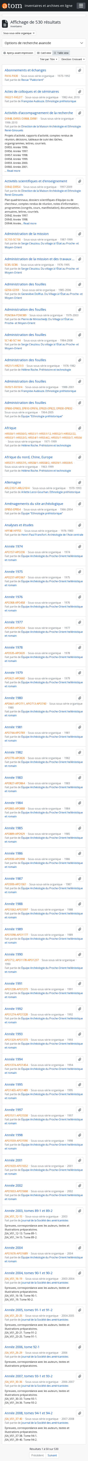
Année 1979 (14, 673)
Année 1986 (14, 853)
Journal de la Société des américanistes (44, 1220)
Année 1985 (14, 828)
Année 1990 (14, 954)
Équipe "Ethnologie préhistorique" (42, 416)
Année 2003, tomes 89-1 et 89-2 (28, 1211)
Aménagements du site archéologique (34, 504)
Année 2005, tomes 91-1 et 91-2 (28, 1310)
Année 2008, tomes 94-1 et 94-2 (28, 1413)
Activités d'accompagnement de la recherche (39, 113)
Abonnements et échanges (25, 70)
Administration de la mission (27, 234)
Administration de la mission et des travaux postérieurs (40, 259)
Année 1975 (14, 572)
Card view (44, 52)
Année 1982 (14, 752)
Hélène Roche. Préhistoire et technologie (46, 369)
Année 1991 (14, 983)
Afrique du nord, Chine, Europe (29, 457)
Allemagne (13, 482)
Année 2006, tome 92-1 (22, 1347)
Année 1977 (14, 622)
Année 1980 (14, 698)
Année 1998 (14, 1135)
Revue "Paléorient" (32, 80)
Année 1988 (14, 904)
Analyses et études (19, 525)
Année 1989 (14, 929)
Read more (13, 171)
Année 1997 (14, 1110)
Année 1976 (14, 597)
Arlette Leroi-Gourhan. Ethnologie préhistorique (50, 492)
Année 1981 (14, 727)
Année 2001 (14, 1160)
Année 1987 (14, 879)
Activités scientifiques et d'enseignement (36, 181)
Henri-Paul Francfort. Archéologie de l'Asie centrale (52, 534)
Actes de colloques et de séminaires (32, 92)
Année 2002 (14, 1185)
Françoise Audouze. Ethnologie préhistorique (48, 101)
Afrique (10, 428)
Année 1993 (14, 1034)
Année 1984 (14, 803)
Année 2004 (14, 1248)
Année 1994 (14, 1059)
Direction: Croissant (72, 59)
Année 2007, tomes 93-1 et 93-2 (28, 1376)
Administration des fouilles (25, 284)
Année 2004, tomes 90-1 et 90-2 (28, 1273)
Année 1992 (14, 1009)
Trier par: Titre (47, 59)
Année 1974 (14, 546)
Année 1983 (14, 778)
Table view (61, 52)
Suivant (52, 1455)
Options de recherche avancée (28, 43)
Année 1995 (14, 1084)
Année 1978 (14, 647)
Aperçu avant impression (18, 52)
